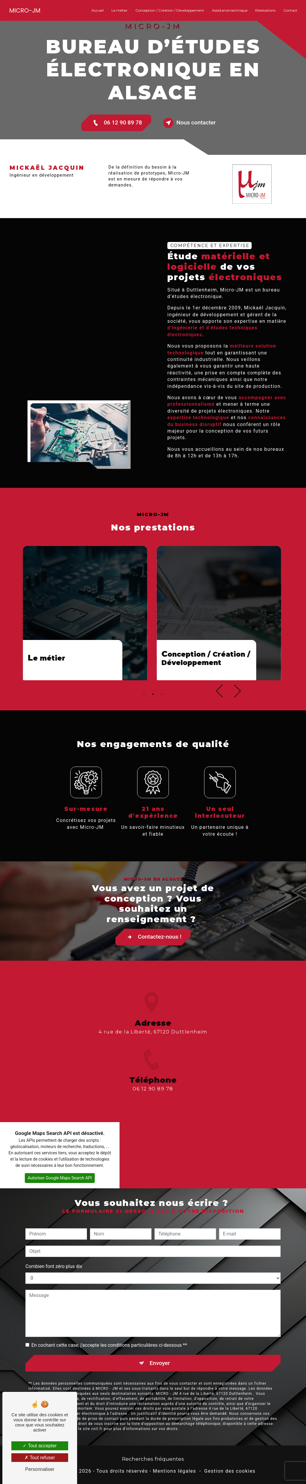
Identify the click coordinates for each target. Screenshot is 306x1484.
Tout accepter (39, 1445)
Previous (222, 710)
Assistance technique (229, 10)
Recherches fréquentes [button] (153, 1459)
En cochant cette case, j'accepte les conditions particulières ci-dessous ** (109, 1325)
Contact (290, 10)
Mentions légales (174, 1471)
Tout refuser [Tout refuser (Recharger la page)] (40, 1457)
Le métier (119, 10)
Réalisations (265, 10)
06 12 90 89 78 (116, 123)
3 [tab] (162, 714)
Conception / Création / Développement (169, 10)
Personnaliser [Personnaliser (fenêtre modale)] (39, 1469)
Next (234, 710)
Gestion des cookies (229, 1471)
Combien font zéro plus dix (53, 1246)
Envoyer (160, 1343)
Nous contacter (189, 123)
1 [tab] (144, 714)
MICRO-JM (24, 10)
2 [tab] (153, 714)
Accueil (97, 10)
